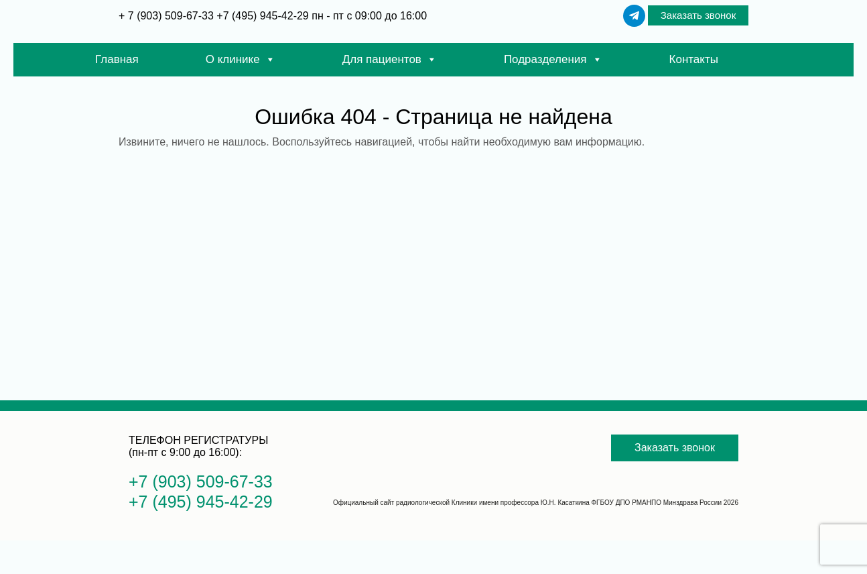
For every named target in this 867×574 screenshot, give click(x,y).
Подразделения (553, 59)
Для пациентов (389, 59)
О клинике (240, 59)
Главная (117, 59)
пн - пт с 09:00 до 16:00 (369, 15)
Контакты (693, 59)
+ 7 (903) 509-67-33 (167, 15)
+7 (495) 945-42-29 (262, 15)
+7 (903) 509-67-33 (201, 481)
